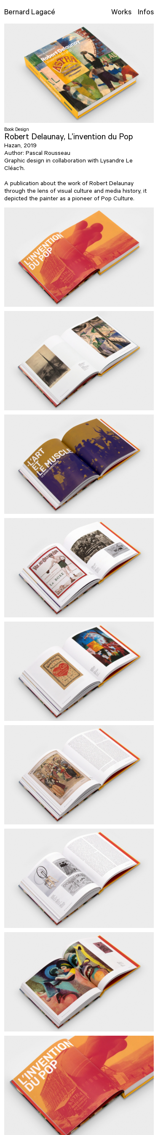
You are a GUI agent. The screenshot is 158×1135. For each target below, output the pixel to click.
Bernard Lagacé (29, 13)
